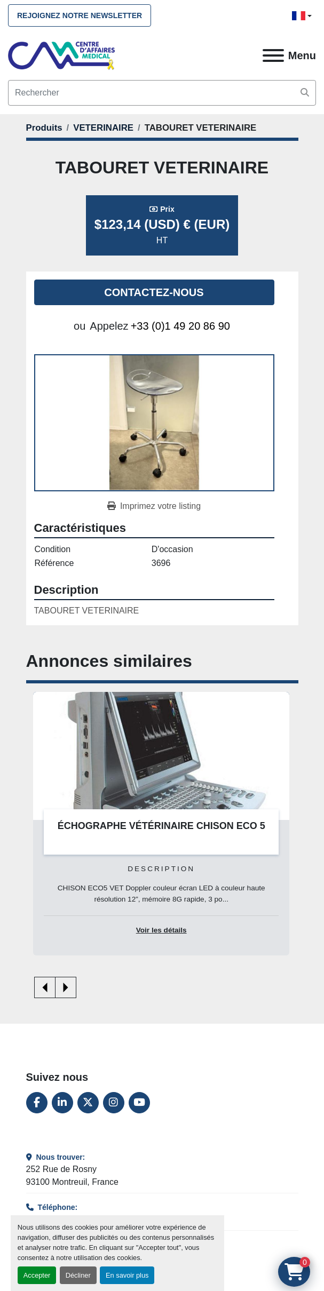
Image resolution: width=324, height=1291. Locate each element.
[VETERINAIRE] (103, 128)
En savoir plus (127, 1275)
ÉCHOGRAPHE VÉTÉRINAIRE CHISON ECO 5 (161, 825)
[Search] (162, 93)
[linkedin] (62, 1102)
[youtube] (139, 1102)
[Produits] (44, 128)
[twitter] (88, 1102)
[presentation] (45, 987)
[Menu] (273, 55)
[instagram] (113, 1102)
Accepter (37, 1275)
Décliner (78, 1275)
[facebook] (37, 1102)
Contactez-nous (153, 292)
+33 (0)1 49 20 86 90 (180, 326)
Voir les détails (161, 930)
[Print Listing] (154, 506)
